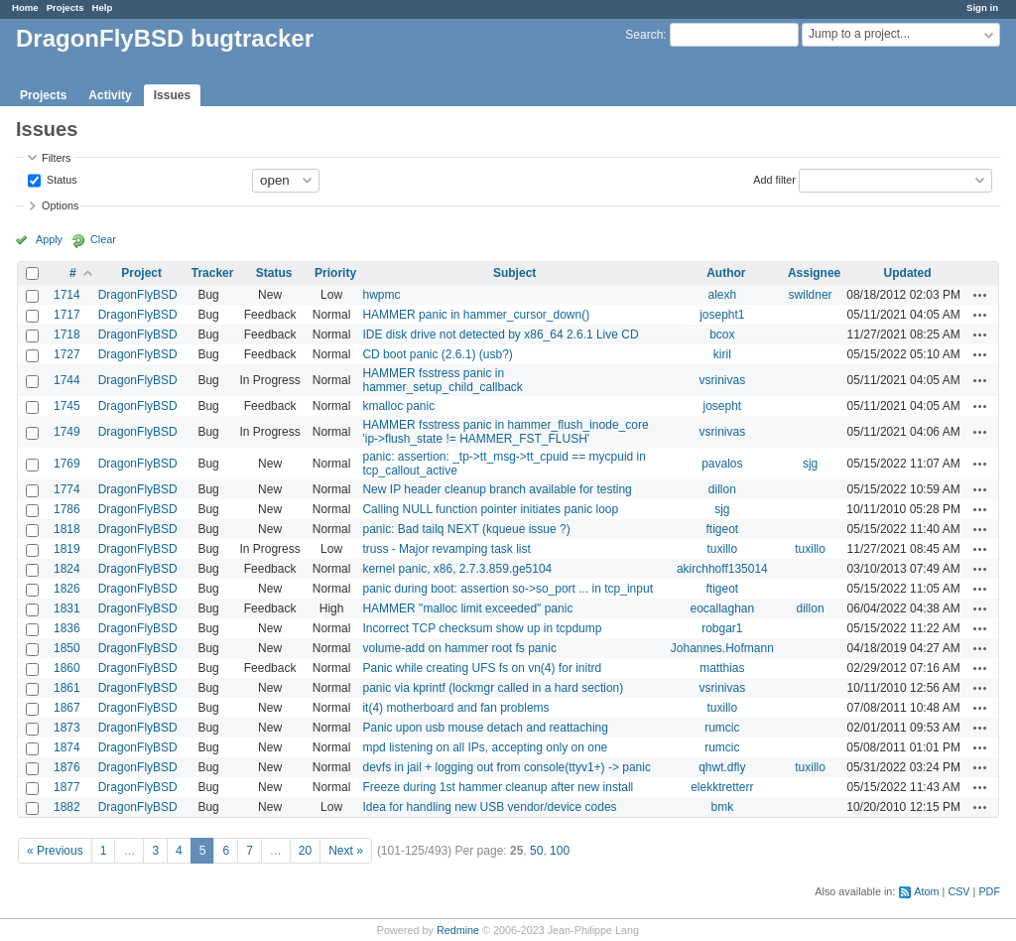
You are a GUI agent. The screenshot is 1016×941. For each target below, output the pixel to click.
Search (644, 35)
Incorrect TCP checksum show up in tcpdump (481, 628)
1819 (67, 549)
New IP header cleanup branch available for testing (496, 489)
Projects (65, 7)
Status (60, 179)
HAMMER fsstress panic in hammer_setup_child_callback (442, 380)
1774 (67, 489)
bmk (722, 807)
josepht (721, 406)
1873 (67, 728)
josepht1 (721, 315)
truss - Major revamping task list (446, 549)
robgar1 (721, 628)
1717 (67, 315)
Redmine (458, 930)
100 (560, 851)
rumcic (721, 728)
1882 (67, 807)
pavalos (721, 463)
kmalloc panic (398, 406)
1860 (67, 668)
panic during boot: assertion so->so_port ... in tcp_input (507, 589)
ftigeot (721, 529)
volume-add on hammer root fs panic (459, 648)
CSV (958, 891)
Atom (926, 891)
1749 (67, 432)
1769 (67, 463)
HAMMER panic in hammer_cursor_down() (475, 315)
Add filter (774, 179)
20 (305, 851)
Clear (103, 239)
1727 (67, 354)
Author (725, 273)
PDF (989, 891)
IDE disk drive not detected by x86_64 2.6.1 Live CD (500, 334)
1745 (67, 406)
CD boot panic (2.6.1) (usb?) (437, 354)
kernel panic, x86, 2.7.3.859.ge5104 (457, 569)
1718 (67, 334)
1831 (67, 608)
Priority (335, 273)
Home (25, 7)
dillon (722, 489)
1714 (67, 295)
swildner (810, 295)
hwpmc (381, 295)
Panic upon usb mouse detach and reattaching (485, 728)
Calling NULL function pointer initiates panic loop (490, 509)
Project (141, 273)
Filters (56, 158)
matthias (721, 668)
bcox (721, 334)
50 (536, 851)
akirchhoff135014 (722, 569)
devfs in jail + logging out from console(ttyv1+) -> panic (506, 767)
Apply (49, 239)
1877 (67, 787)
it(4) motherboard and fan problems (455, 708)
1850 (67, 648)
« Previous (55, 851)
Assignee (814, 273)
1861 (67, 688)
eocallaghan (722, 608)
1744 (67, 380)
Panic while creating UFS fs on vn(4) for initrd (481, 668)
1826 (67, 589)
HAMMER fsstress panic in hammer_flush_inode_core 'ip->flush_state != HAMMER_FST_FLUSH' (505, 432)
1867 (67, 708)
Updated (908, 273)
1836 (67, 628)
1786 (67, 509)
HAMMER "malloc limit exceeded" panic (467, 608)
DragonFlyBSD (138, 295)
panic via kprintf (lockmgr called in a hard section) (492, 688)
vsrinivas (721, 380)
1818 (67, 529)
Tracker (212, 273)
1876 (67, 767)
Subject (514, 273)
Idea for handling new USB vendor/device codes (489, 807)
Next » (345, 851)
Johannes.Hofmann (722, 648)
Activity (109, 95)
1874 (67, 747)
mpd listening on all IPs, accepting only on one (484, 747)
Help (102, 7)
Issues (172, 95)
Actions (980, 295)
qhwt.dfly (721, 767)
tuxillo (721, 549)
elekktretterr (722, 787)
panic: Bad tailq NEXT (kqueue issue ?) (466, 529)
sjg (810, 463)
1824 (67, 569)
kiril (722, 354)
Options (60, 205)
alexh (721, 295)
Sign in (982, 7)
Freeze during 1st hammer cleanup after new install (497, 787)
